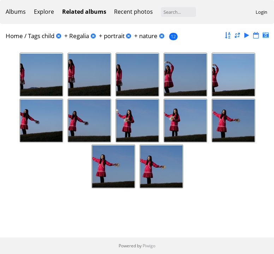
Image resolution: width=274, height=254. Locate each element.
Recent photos (133, 12)
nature (148, 36)
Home (14, 36)
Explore (44, 12)
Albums (16, 12)
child (48, 36)
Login (261, 12)
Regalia (79, 36)
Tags (34, 36)
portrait (114, 36)
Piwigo (149, 246)
